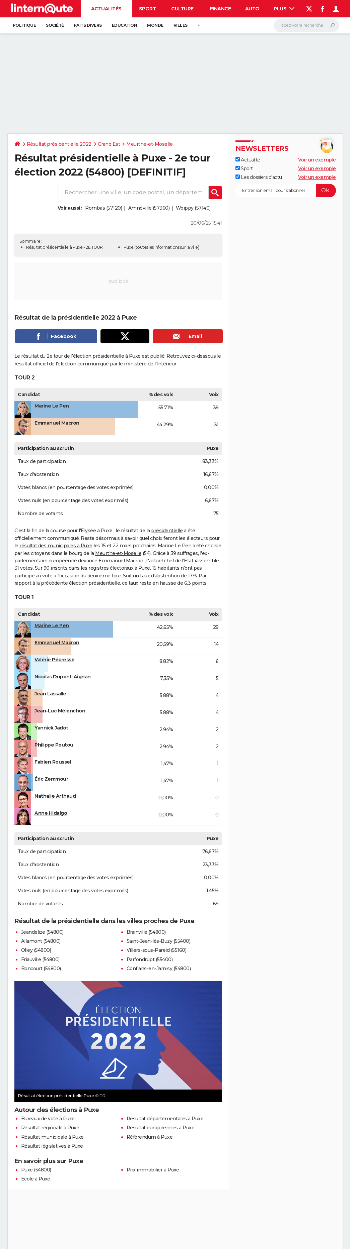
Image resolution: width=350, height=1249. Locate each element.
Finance (220, 9)
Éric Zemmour (51, 779)
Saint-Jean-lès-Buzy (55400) (159, 941)
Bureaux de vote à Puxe (48, 1119)
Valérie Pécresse (54, 660)
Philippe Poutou (53, 745)
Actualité (247, 160)
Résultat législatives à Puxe (52, 1146)
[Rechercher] (306, 25)
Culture (182, 9)
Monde (155, 25)
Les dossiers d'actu (258, 177)
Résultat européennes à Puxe (161, 1128)
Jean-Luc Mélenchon (59, 711)
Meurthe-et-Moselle (149, 144)
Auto (252, 9)
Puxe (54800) (36, 1170)
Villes (180, 25)
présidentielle (167, 531)
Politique (24, 25)
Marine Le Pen (51, 406)
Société (55, 25)
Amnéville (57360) (149, 208)
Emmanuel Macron (56, 423)
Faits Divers (88, 25)
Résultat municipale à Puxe (52, 1137)
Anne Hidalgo (50, 813)
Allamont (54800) (41, 941)
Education (124, 25)
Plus (284, 9)
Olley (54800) (36, 950)
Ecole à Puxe (35, 1179)
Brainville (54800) (146, 932)
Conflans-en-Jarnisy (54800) (159, 969)
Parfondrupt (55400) (150, 959)
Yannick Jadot (51, 728)
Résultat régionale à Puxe (50, 1128)
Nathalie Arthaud (55, 796)
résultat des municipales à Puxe (55, 546)
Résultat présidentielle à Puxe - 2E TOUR (64, 247)
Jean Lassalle (50, 694)
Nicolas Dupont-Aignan (62, 677)
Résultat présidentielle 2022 (59, 144)
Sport (147, 9)
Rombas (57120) (103, 208)
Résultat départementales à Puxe (165, 1119)
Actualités (106, 9)
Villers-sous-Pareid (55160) (157, 950)
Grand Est (109, 144)
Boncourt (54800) (41, 969)
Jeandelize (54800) (42, 932)
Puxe (129, 247)
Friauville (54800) (40, 959)
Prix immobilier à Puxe (153, 1170)
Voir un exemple (317, 160)
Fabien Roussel (52, 762)
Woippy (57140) (193, 208)
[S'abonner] (285, 190)
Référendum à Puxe (150, 1137)
